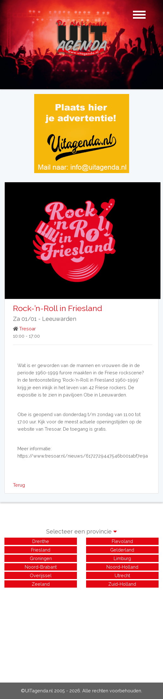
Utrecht (122, 575)
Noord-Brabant (41, 567)
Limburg (122, 558)
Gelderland (122, 549)
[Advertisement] (81, 633)
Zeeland (41, 584)
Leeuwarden (59, 318)
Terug (19, 485)
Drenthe (40, 541)
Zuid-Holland (122, 584)
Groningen (41, 558)
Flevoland (122, 541)
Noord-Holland (122, 567)
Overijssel (41, 575)
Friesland (40, 549)
